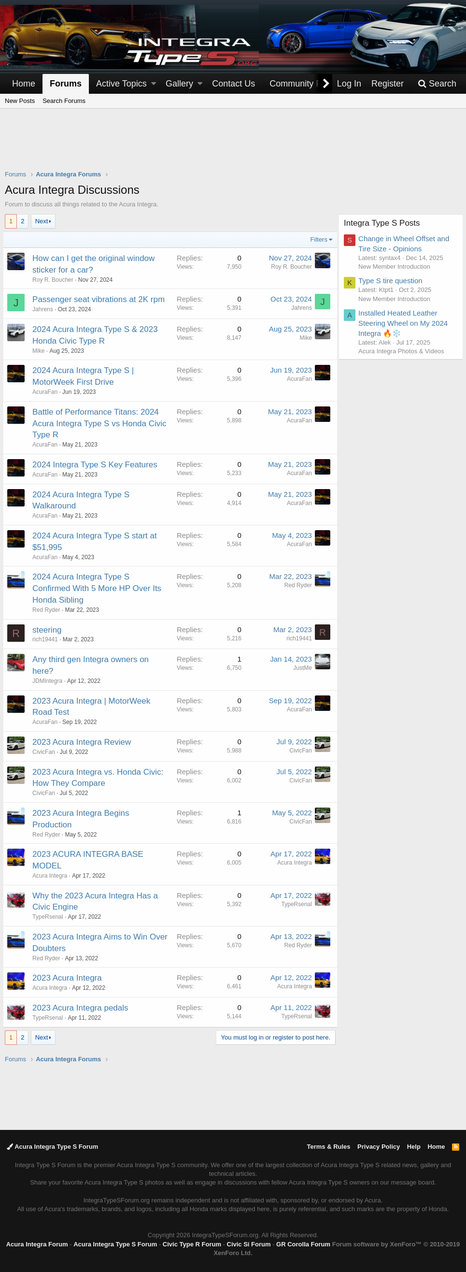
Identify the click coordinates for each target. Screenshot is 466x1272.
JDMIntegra (49, 681)
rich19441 (47, 639)
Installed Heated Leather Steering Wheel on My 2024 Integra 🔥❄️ (405, 323)
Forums (66, 83)
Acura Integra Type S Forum (52, 1146)
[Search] (437, 84)
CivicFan (298, 750)
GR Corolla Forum (303, 1244)
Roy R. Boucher (54, 279)
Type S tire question (392, 280)
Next (41, 221)
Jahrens (44, 309)
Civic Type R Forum (192, 1244)
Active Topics (121, 83)
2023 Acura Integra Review (83, 742)
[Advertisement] (233, 145)
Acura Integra (292, 862)
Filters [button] (317, 239)
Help (414, 1146)
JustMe (300, 668)
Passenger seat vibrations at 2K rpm (100, 299)
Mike (40, 350)
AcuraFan (297, 379)
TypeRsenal (49, 916)
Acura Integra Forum (37, 1244)
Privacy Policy (378, 1146)
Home (23, 83)
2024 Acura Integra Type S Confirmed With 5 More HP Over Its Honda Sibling (98, 588)
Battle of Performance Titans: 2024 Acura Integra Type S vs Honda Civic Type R (97, 423)
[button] (153, 84)
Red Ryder (48, 610)
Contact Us (233, 83)
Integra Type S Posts (384, 223)
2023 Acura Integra (69, 978)
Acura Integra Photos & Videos (403, 351)
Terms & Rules (328, 1146)
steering (48, 630)
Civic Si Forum (249, 1244)
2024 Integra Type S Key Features (96, 464)
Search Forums (63, 100)
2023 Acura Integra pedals (82, 1007)
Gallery (179, 83)
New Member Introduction (396, 266)
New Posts (20, 100)
